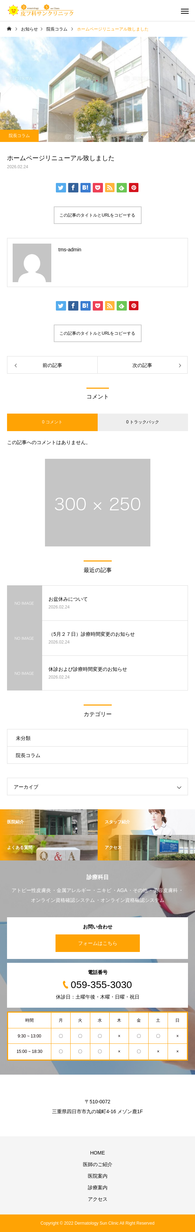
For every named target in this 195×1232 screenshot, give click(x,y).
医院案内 (98, 1176)
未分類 (23, 738)
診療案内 (98, 1187)
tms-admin (69, 249)
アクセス (98, 1199)
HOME (97, 1153)
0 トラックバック (142, 422)
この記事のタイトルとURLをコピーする (97, 215)
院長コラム (19, 135)
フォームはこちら (97, 943)
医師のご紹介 (97, 1164)
